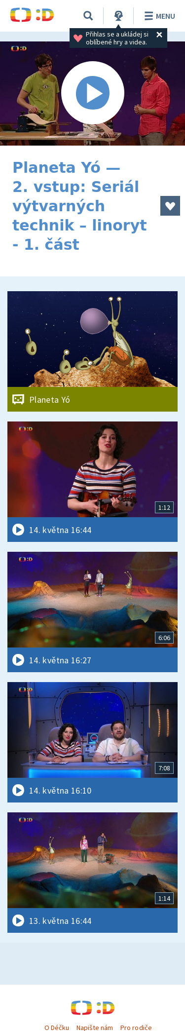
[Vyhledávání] (88, 16)
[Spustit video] (92, 93)
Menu (158, 15)
